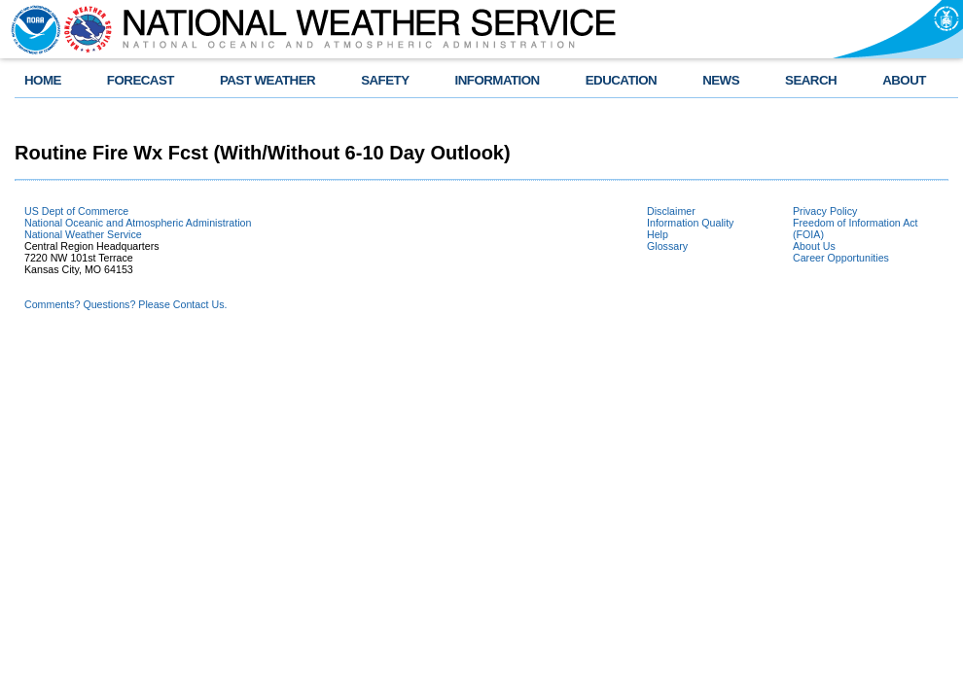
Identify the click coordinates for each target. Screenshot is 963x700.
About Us (814, 246)
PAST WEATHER (267, 80)
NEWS (720, 80)
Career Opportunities (841, 257)
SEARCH (811, 80)
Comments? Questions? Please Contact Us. (125, 304)
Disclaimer (671, 211)
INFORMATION (497, 80)
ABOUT (904, 80)
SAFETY (385, 80)
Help (657, 234)
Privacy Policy (825, 211)
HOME (42, 80)
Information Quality (690, 222)
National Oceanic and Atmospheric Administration (137, 222)
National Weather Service (83, 234)
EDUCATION (621, 80)
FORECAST (140, 80)
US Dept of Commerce (76, 211)
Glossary (667, 246)
